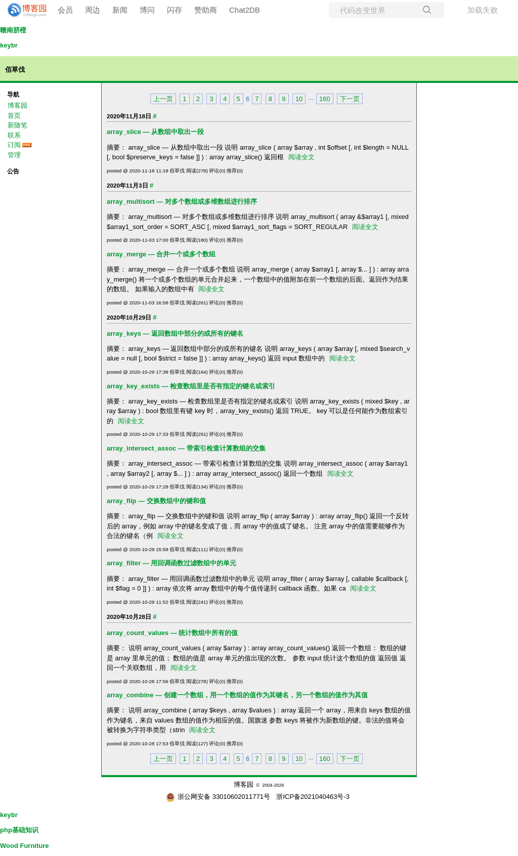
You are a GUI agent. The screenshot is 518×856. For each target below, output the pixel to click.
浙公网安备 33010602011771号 (218, 796)
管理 (14, 155)
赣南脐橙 (13, 30)
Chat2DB (244, 10)
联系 (14, 135)
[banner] (23, 10)
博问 (147, 10)
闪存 (174, 10)
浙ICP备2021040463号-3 (313, 796)
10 (299, 99)
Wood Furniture (24, 845)
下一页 (350, 99)
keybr (9, 45)
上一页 (163, 99)
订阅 (14, 145)
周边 (92, 10)
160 (324, 99)
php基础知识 (19, 830)
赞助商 (205, 10)
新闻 (119, 10)
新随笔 (17, 125)
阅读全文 (301, 157)
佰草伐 (15, 69)
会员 (65, 10)
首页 (14, 115)
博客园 (17, 105)
